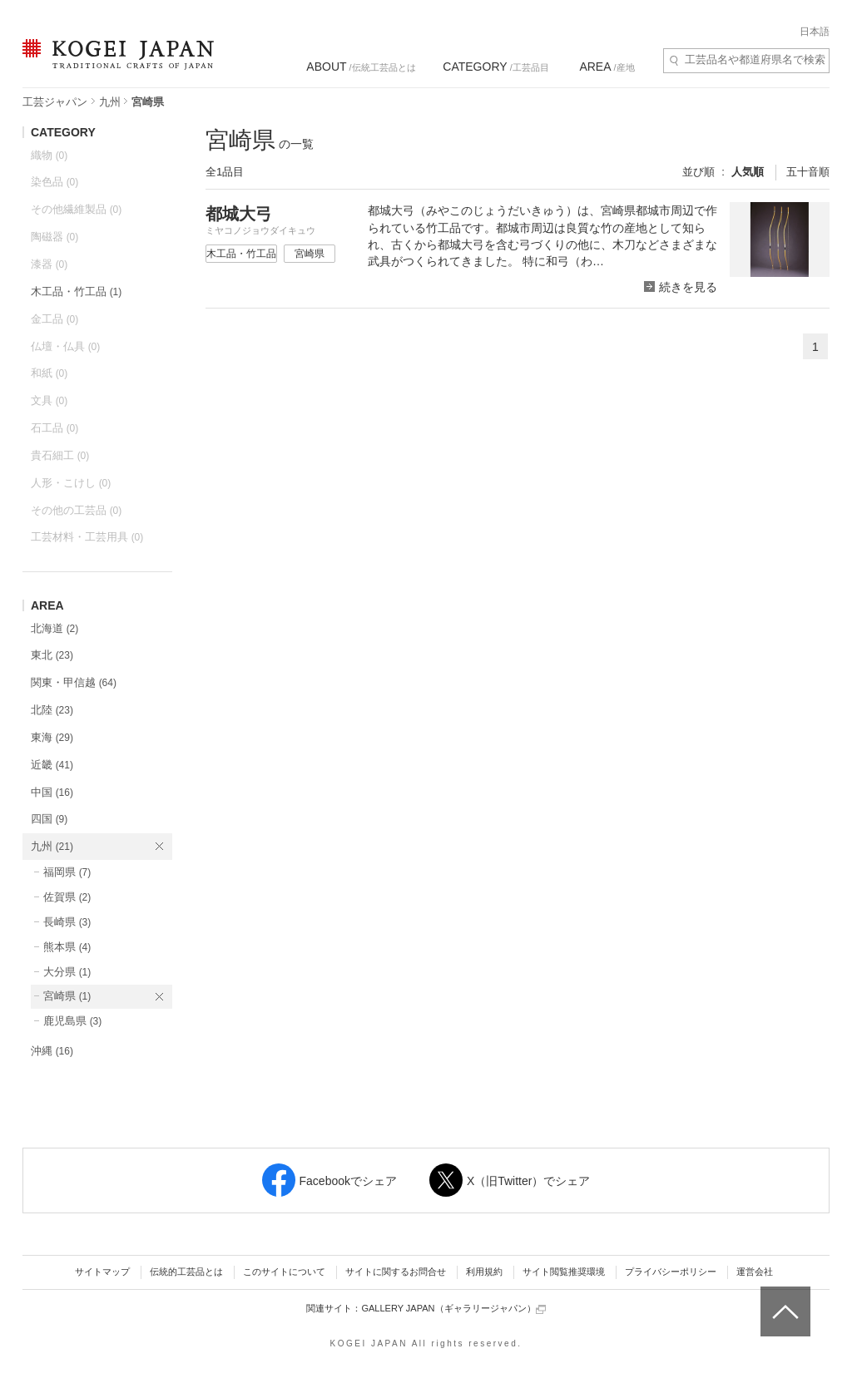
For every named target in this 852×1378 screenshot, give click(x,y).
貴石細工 (60, 455)
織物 (49, 155)
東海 (52, 737)
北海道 (54, 628)
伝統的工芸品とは (186, 1272)
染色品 (54, 181)
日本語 (815, 31)
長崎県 (67, 922)
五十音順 (808, 171)
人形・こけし (71, 483)
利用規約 (484, 1272)
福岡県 (67, 872)
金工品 (54, 319)
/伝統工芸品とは (360, 66)
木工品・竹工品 (76, 291)
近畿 (52, 764)
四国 (49, 818)
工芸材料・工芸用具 (87, 537)
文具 (49, 400)
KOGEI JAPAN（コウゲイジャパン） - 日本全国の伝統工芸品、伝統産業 (114, 64)
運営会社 (754, 1272)
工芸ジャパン (54, 102)
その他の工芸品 (76, 510)
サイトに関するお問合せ (395, 1272)
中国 (52, 792)
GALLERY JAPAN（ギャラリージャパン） (453, 1308)
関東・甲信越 (73, 682)
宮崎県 (67, 996)
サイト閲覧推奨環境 (564, 1272)
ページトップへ (783, 1299)
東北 (52, 655)
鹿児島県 (72, 1021)
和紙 (49, 373)
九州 (110, 102)
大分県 (67, 972)
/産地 (606, 66)
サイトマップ (102, 1272)
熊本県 (67, 947)
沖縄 (52, 1051)
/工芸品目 (495, 66)
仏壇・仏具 (65, 346)
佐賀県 (67, 897)
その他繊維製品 (76, 209)
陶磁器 (54, 236)
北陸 (52, 710)
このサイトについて (284, 1272)
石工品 (54, 428)
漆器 (49, 264)
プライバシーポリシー (670, 1272)
